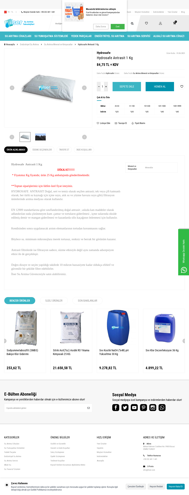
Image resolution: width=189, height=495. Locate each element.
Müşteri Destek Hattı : (37, 12)
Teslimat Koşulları (57, 460)
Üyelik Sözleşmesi (57, 456)
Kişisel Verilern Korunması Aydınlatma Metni (67, 465)
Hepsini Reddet (156, 486)
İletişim (128, 12)
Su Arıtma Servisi (138, 36)
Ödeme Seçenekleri (42, 149)
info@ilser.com (149, 470)
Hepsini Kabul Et (176, 486)
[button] (12, 88)
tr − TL (10, 12)
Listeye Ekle (103, 123)
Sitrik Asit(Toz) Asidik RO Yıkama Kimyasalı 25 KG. (71, 352)
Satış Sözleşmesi (57, 452)
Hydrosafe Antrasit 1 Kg (88, 44)
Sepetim (100, 448)
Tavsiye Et (121, 123)
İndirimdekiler (158, 12)
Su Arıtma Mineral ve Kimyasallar (58, 44)
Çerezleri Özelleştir (136, 486)
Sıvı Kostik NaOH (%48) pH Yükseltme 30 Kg (114, 352)
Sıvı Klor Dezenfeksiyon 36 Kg (162, 350)
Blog (183, 12)
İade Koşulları (84, 149)
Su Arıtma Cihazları (18, 36)
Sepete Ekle (127, 86)
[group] (48, 87)
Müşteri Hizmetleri (142, 12)
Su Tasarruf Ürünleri (12, 469)
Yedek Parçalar (81, 36)
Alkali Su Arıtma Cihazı (168, 36)
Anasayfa (9, 44)
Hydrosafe (103, 53)
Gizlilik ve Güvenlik (58, 444)
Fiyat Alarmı (138, 123)
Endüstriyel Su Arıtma (109, 36)
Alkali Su (7, 465)
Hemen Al (160, 86)
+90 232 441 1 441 (150, 459)
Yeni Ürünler (172, 12)
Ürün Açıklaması (16, 149)
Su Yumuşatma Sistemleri (51, 36)
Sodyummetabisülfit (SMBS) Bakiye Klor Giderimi (22, 352)
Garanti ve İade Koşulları (60, 448)
